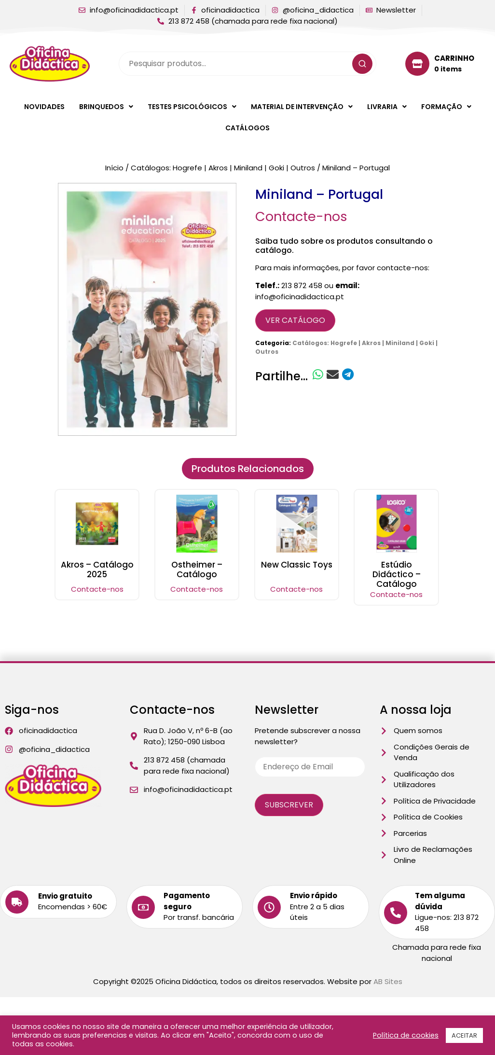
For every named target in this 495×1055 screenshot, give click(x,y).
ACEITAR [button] (464, 1035)
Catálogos (247, 128)
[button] (106, 106)
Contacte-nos (301, 216)
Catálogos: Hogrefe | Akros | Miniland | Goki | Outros (223, 168)
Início (114, 168)
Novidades (44, 106)
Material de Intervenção (302, 106)
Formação (446, 106)
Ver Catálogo (295, 320)
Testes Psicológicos (192, 106)
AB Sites (387, 981)
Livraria (387, 106)
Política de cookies (406, 1035)
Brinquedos (106, 106)
